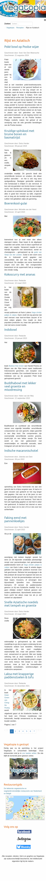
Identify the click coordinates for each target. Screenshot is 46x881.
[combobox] (22, 24)
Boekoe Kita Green (16, 366)
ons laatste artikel (29, 753)
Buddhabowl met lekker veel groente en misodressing (20, 386)
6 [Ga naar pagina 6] (30, 731)
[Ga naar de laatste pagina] (40, 730)
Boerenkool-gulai (15, 203)
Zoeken (7, 24)
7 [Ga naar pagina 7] (34, 731)
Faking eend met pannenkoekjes (15, 519)
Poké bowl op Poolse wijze (21, 46)
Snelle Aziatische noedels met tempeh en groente (21, 604)
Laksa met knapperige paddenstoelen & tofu (19, 675)
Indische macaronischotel (21, 450)
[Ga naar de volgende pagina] (37, 730)
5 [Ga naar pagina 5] (26, 731)
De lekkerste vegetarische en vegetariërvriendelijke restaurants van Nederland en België (23, 791)
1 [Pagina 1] (11, 731)
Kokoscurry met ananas (19, 274)
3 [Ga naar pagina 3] (19, 731)
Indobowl (10, 329)
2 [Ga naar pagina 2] (15, 731)
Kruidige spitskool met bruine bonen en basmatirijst (19, 134)
